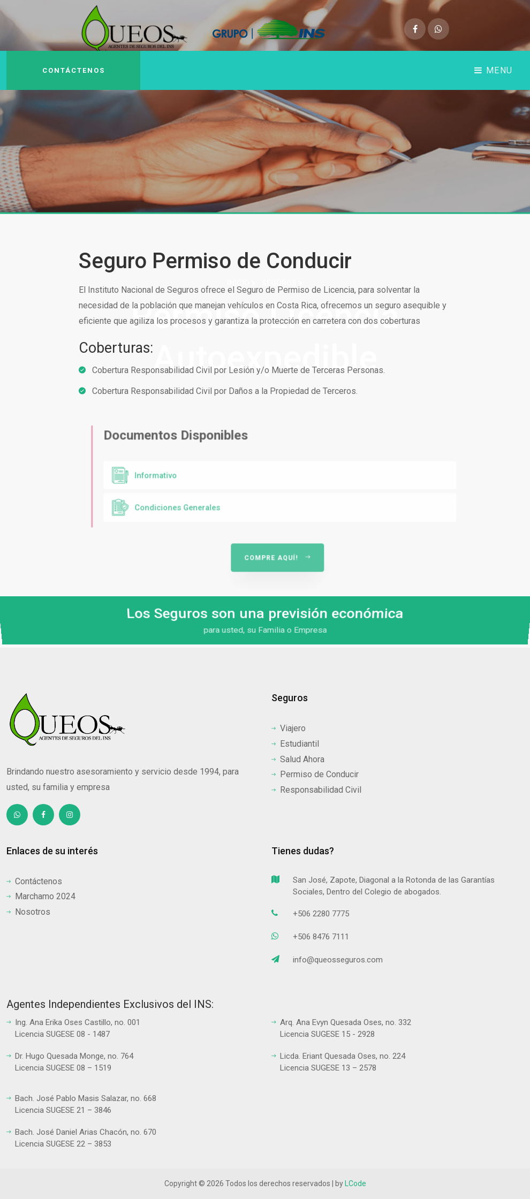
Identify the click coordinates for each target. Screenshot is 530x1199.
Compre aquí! (310, 590)
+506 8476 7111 (310, 938)
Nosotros (28, 912)
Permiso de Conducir (315, 774)
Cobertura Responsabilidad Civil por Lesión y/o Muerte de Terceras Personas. (232, 370)
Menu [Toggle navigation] (493, 70)
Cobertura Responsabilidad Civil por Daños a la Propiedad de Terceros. (218, 391)
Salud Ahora (297, 759)
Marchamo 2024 (40, 896)
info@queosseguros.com (327, 961)
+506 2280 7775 (310, 915)
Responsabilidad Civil (316, 790)
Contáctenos (73, 70)
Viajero (288, 728)
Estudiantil (295, 744)
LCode (355, 1183)
